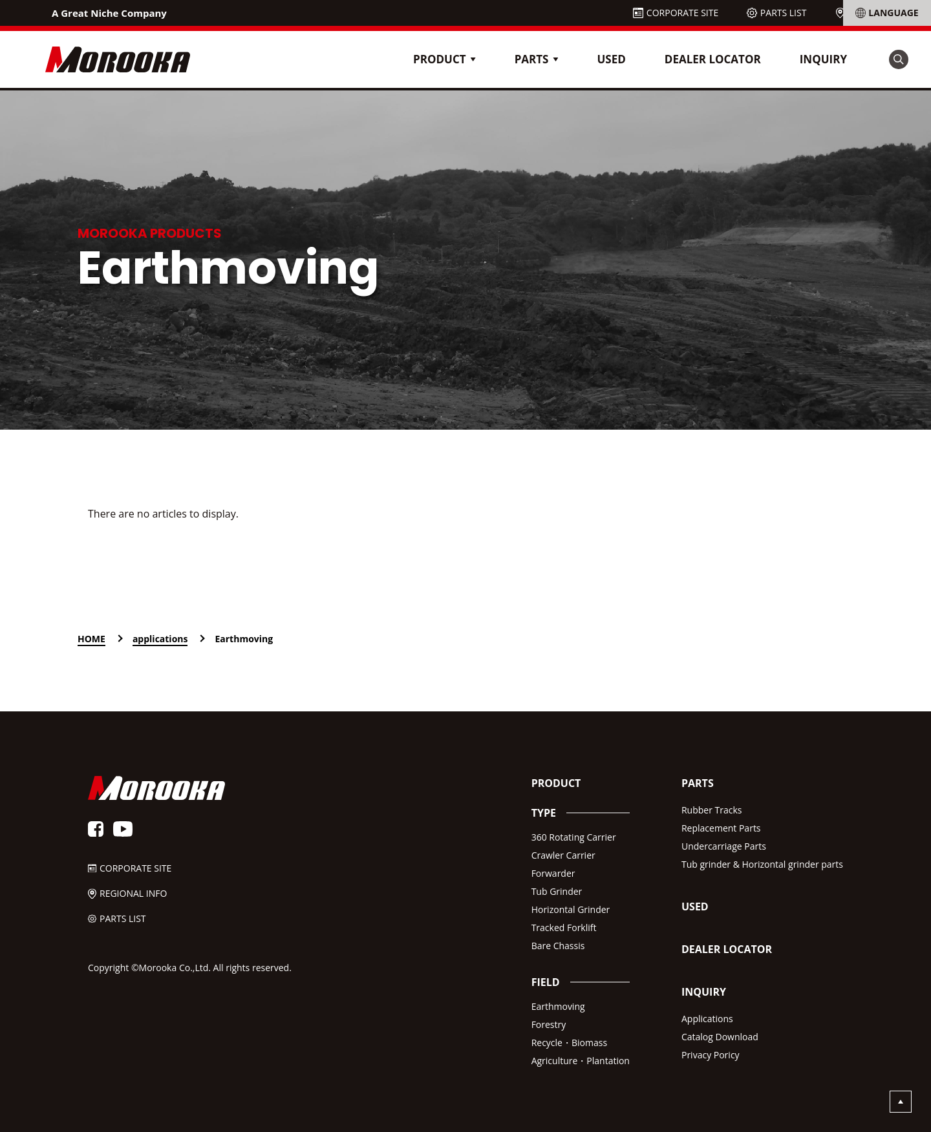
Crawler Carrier (563, 855)
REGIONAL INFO (881, 12)
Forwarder (553, 873)
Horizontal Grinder (570, 909)
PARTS (697, 783)
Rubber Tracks (711, 810)
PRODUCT (556, 783)
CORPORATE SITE (682, 12)
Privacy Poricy (710, 1055)
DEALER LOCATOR (713, 59)
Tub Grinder (557, 891)
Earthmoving (558, 1006)
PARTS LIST (783, 12)
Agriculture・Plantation (580, 1060)
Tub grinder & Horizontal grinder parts (762, 864)
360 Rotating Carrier (573, 837)
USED (611, 59)
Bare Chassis (558, 945)
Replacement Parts (721, 828)
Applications (707, 1018)
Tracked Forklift (564, 927)
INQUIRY (823, 59)
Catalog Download (719, 1037)
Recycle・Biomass (569, 1042)
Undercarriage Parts (723, 846)
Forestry (548, 1024)
